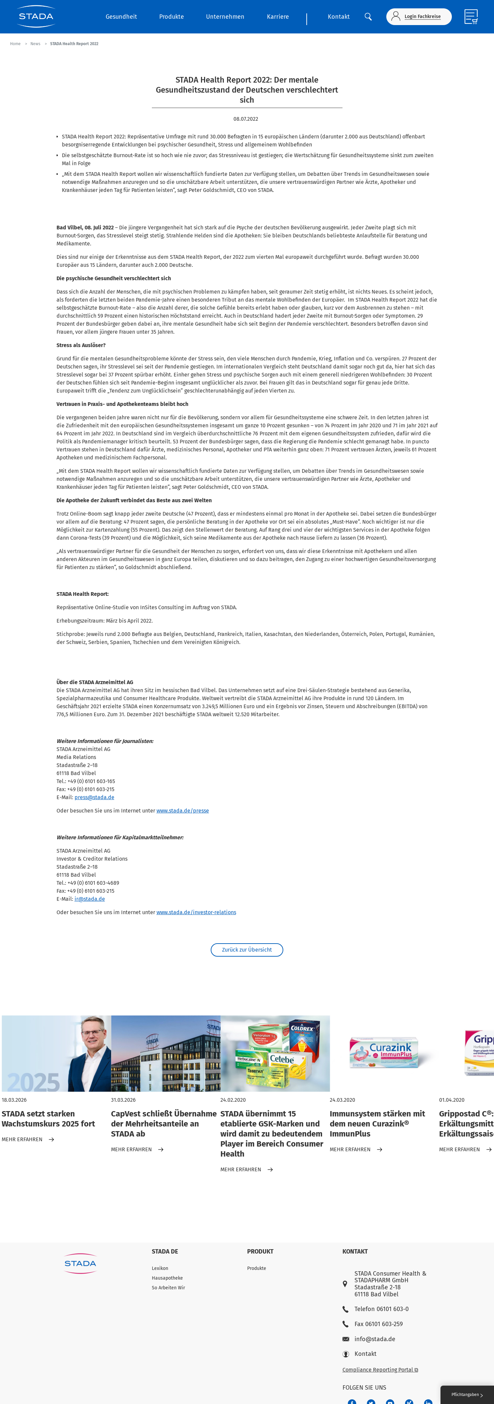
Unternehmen (225, 16)
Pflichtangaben (467, 1394)
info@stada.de (368, 1339)
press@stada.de (94, 797)
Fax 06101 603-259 (372, 1324)
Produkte (171, 16)
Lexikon (160, 1268)
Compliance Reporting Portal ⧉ (380, 1370)
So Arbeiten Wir (168, 1288)
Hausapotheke (167, 1278)
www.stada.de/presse (183, 810)
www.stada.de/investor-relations (196, 912)
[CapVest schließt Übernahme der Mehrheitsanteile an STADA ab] (165, 1057)
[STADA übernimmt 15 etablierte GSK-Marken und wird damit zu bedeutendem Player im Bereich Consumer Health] (275, 1057)
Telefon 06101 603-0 (375, 1309)
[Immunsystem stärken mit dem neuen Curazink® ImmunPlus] (384, 1057)
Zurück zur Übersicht (247, 951)
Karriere (278, 16)
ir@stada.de (90, 899)
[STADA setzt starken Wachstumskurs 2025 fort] (56, 1057)
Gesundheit (121, 16)
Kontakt (339, 16)
